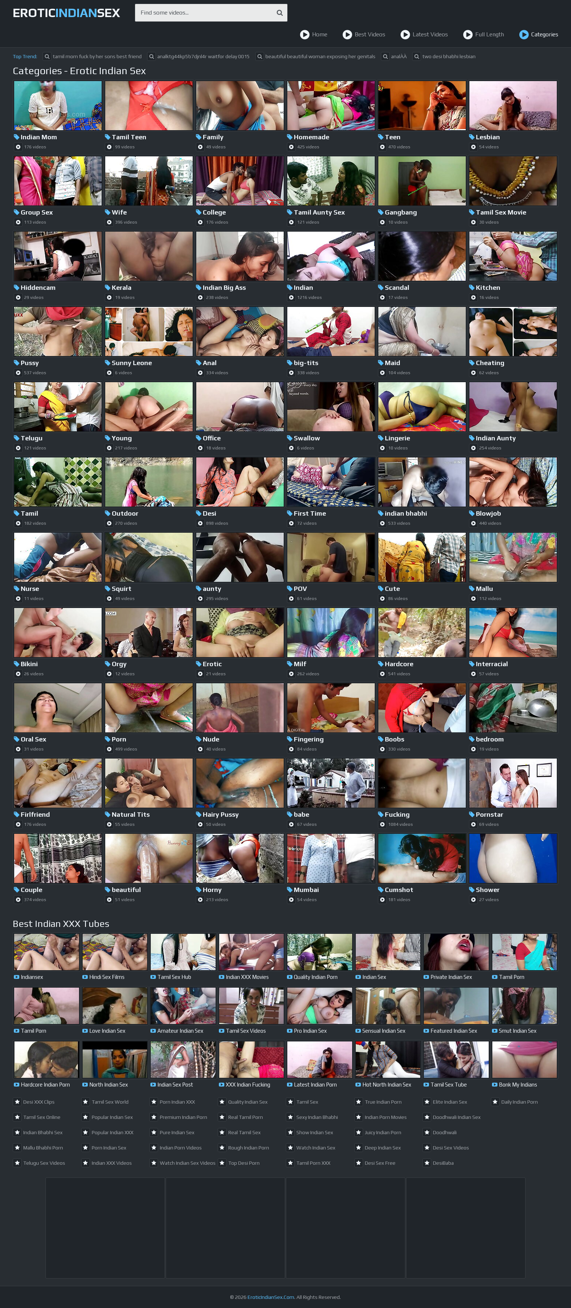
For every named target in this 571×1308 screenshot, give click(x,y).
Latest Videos (424, 34)
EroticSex (66, 12)
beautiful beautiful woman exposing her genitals (315, 56)
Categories (538, 34)
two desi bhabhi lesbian (444, 56)
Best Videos (363, 34)
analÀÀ (394, 56)
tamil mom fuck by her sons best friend (92, 56)
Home (313, 34)
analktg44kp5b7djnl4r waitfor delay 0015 (198, 56)
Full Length (483, 34)
